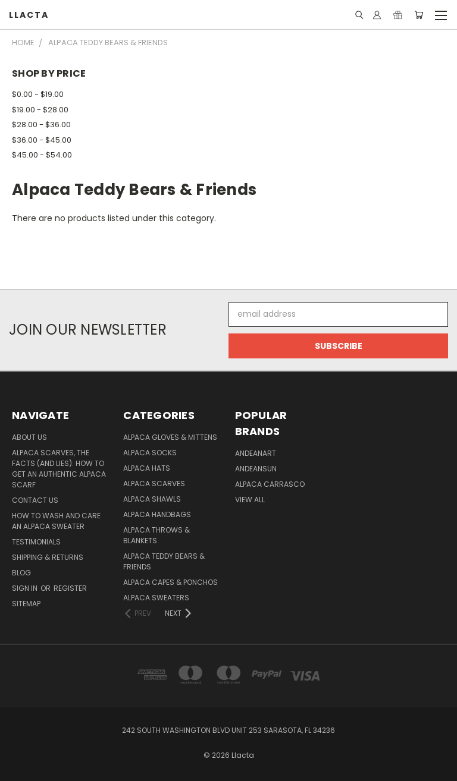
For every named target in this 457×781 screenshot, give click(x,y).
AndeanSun (256, 469)
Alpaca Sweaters (156, 598)
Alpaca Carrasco (270, 484)
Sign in (25, 588)
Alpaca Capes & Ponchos (170, 582)
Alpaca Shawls (152, 499)
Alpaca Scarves (154, 483)
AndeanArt (255, 453)
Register (70, 588)
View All (250, 500)
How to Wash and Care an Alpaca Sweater (56, 521)
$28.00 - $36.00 (41, 124)
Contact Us (35, 500)
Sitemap (26, 604)
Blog (21, 573)
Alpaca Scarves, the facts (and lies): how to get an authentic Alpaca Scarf (59, 469)
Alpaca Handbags (157, 514)
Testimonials (36, 542)
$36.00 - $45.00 (41, 140)
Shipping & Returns (47, 557)
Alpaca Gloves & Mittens (170, 437)
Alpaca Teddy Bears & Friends (164, 561)
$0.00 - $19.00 (38, 94)
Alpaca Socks (150, 453)
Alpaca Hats (146, 468)
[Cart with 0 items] (418, 15)
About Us (29, 437)
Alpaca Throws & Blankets (156, 535)
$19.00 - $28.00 (40, 109)
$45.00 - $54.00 (42, 154)
